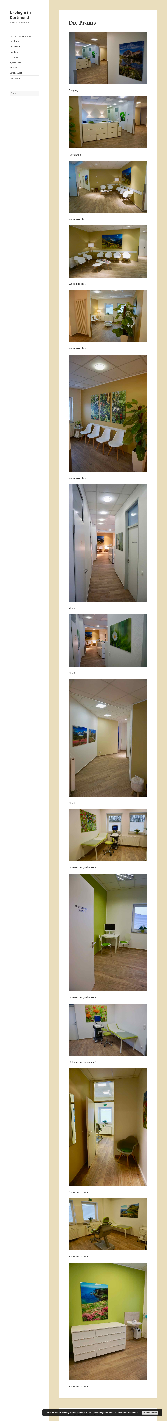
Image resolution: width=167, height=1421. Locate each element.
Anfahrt (13, 67)
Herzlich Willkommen (20, 36)
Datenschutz (16, 72)
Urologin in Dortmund (20, 15)
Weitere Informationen (128, 1413)
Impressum (15, 78)
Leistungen (15, 57)
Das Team (14, 52)
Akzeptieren (150, 1412)
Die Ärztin (15, 41)
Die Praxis (15, 46)
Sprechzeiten (16, 62)
